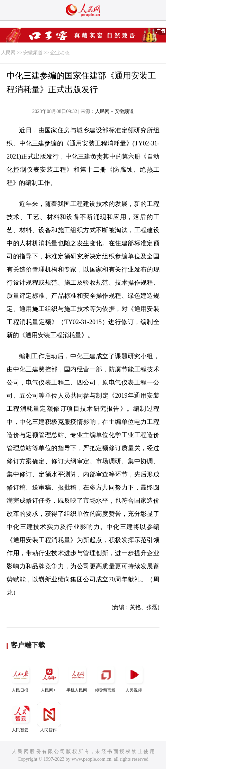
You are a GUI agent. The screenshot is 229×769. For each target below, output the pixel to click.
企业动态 (60, 52)
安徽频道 (33, 52)
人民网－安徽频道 (114, 111)
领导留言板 (106, 678)
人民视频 (134, 678)
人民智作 (49, 717)
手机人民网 (77, 678)
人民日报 (21, 678)
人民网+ (49, 678)
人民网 (8, 52)
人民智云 (21, 717)
